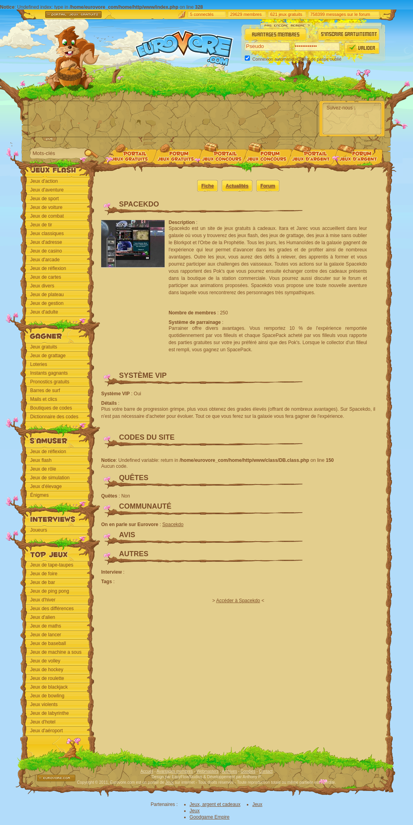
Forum (267, 186)
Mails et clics (43, 399)
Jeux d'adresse (46, 242)
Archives (229, 771)
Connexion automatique (275, 59)
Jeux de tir (41, 225)
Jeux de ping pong (49, 591)
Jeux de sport (44, 198)
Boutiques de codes (51, 408)
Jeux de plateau (47, 294)
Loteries (38, 364)
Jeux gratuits (43, 347)
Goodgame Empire (210, 817)
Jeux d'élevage (46, 486)
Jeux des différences (52, 608)
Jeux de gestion (46, 303)
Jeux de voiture (46, 207)
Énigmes (39, 495)
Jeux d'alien (42, 617)
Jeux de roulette (47, 678)
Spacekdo (172, 524)
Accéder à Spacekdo (238, 600)
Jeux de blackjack (49, 687)
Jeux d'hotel (43, 722)
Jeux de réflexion (48, 268)
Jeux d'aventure (46, 190)
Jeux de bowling (47, 696)
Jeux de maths (45, 626)
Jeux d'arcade (45, 259)
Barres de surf (45, 390)
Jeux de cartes (45, 277)
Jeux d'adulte (44, 312)
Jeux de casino (46, 251)
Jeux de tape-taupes (51, 565)
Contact (266, 771)
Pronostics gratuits (49, 382)
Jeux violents (44, 704)
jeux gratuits (290, 14)
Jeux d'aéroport (46, 730)
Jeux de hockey (46, 669)
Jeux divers (42, 286)
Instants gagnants (49, 373)
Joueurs (38, 530)
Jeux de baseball (48, 643)
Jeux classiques (47, 233)
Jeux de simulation (49, 477)
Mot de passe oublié (321, 59)
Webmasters (207, 771)
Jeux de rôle (43, 469)
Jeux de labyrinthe (49, 713)
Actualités (237, 186)
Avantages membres (175, 771)
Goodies (247, 771)
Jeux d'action (44, 181)
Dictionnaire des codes (54, 416)
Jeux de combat (47, 216)
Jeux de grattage (47, 355)
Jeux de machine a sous (55, 652)
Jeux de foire (44, 573)
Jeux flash (41, 460)
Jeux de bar (42, 582)
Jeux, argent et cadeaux (215, 804)
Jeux (169, 782)
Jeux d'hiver (43, 600)
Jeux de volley (45, 661)
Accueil (146, 771)
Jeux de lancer (45, 634)
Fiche (207, 186)
